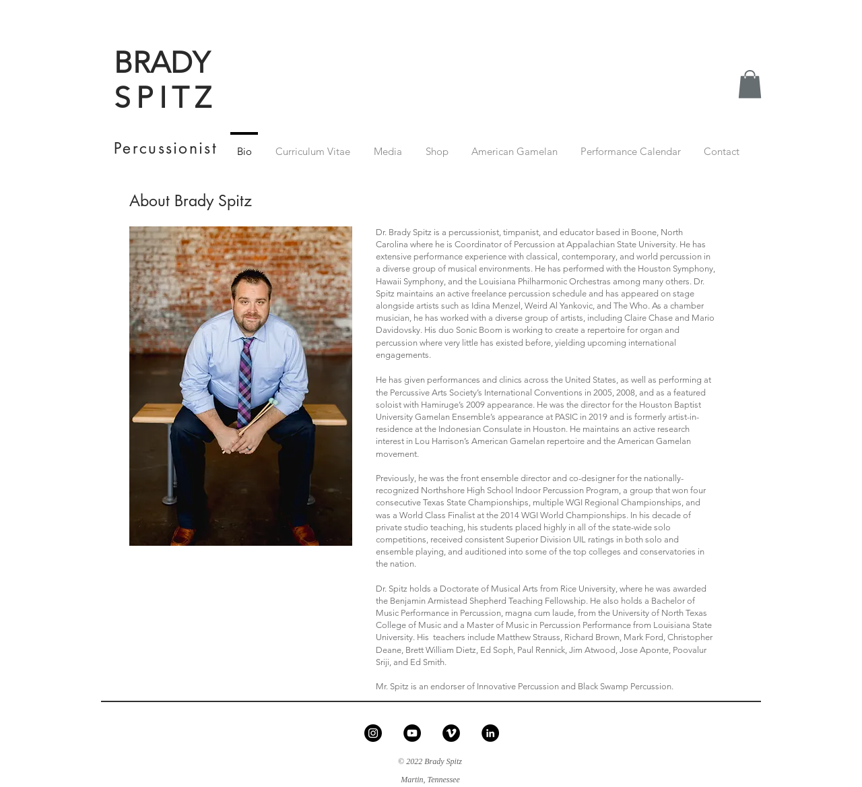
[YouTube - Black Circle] (412, 733)
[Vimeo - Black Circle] (451, 733)
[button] (750, 84)
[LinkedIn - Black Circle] (490, 733)
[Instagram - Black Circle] (373, 733)
